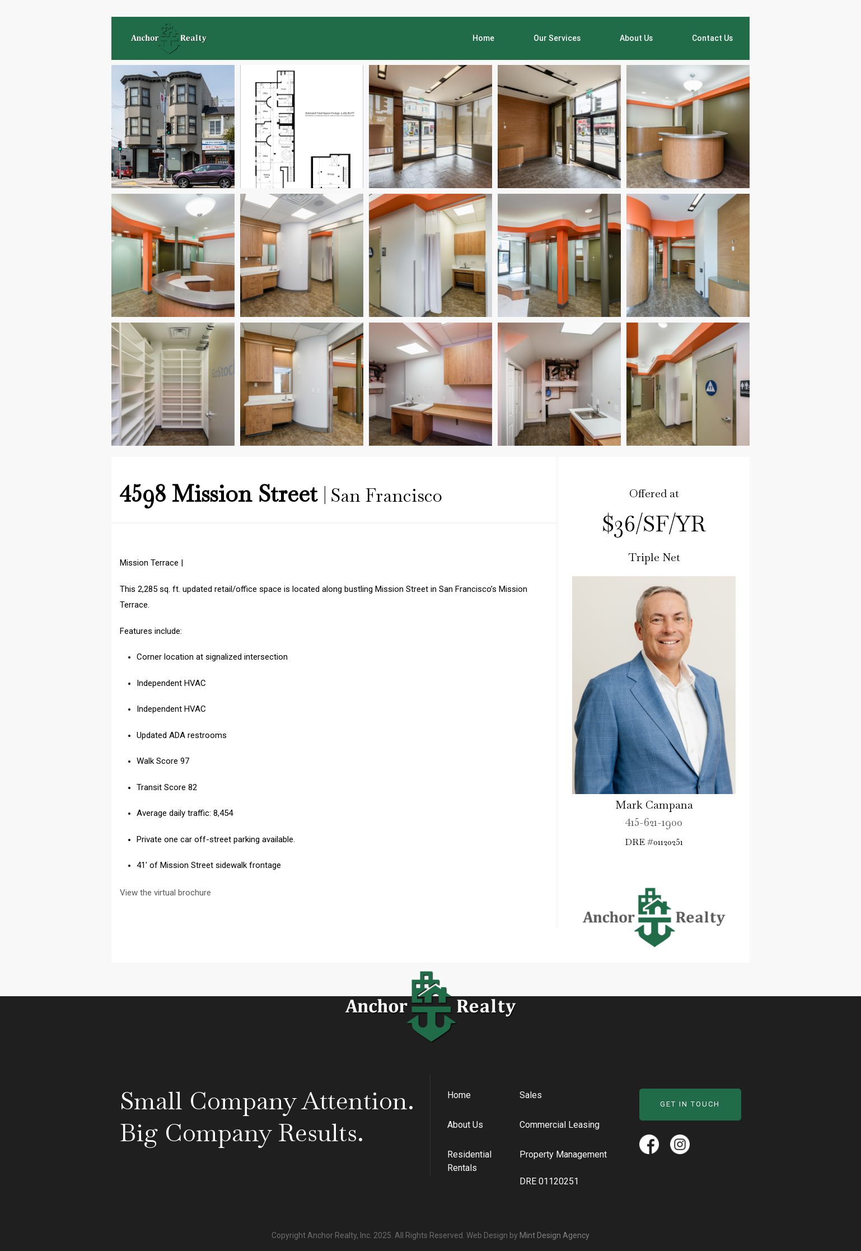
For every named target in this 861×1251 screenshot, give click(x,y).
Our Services (557, 38)
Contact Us (712, 38)
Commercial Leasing (560, 1124)
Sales (531, 1095)
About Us (636, 38)
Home (483, 38)
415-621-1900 (653, 823)
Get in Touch (690, 1104)
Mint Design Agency (554, 1235)
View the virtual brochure (165, 893)
